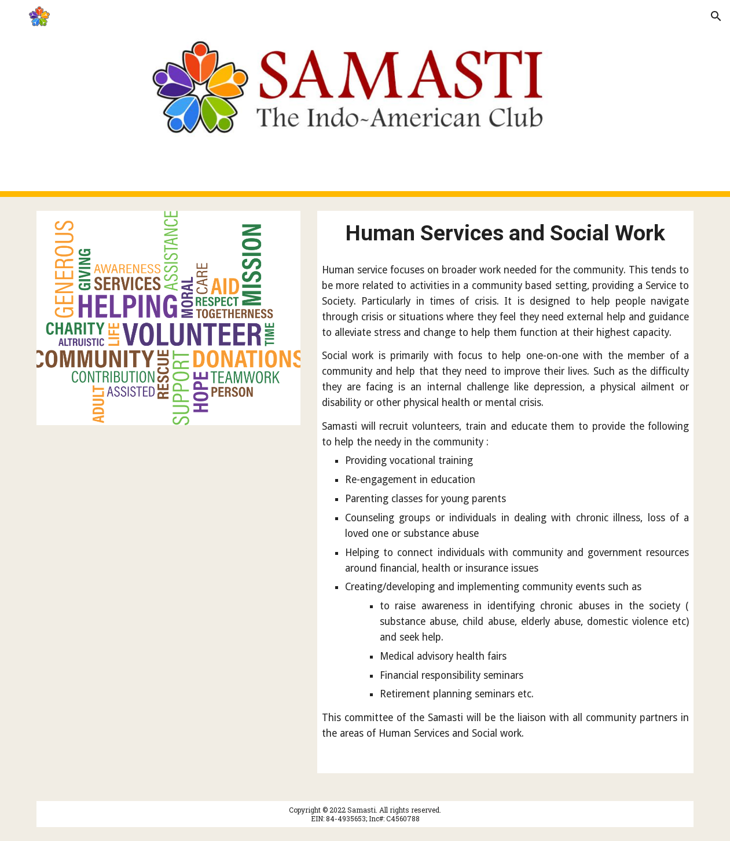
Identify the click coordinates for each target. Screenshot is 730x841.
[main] (505, 232)
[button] (14, 16)
